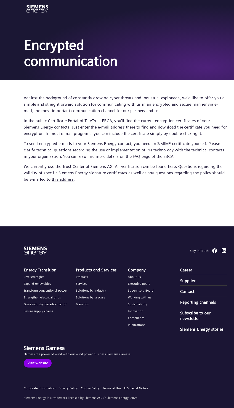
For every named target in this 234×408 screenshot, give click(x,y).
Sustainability (137, 304)
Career (186, 270)
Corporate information (40, 388)
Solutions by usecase (90, 297)
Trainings (82, 304)
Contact (187, 291)
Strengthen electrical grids (42, 297)
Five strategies (34, 277)
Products (82, 277)
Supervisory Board (141, 290)
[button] (37, 9)
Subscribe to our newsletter (195, 316)
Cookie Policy (90, 388)
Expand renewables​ (37, 283)
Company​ (137, 270)
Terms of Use (112, 388)
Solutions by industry (91, 290)
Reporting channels (198, 302)
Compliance (136, 318)
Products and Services (96, 270)
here (172, 166)
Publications (136, 325)
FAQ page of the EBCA (153, 156)
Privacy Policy (68, 388)
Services (81, 283)
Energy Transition (40, 270)
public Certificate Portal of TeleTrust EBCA (73, 120)
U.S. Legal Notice (136, 388)
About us (134, 277)
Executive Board (139, 283)
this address (63, 179)
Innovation (136, 311)
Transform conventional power (45, 290)
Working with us (139, 297)
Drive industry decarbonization (45, 304)
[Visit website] (38, 363)
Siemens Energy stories (202, 329)
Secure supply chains (39, 311)
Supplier (187, 280)
